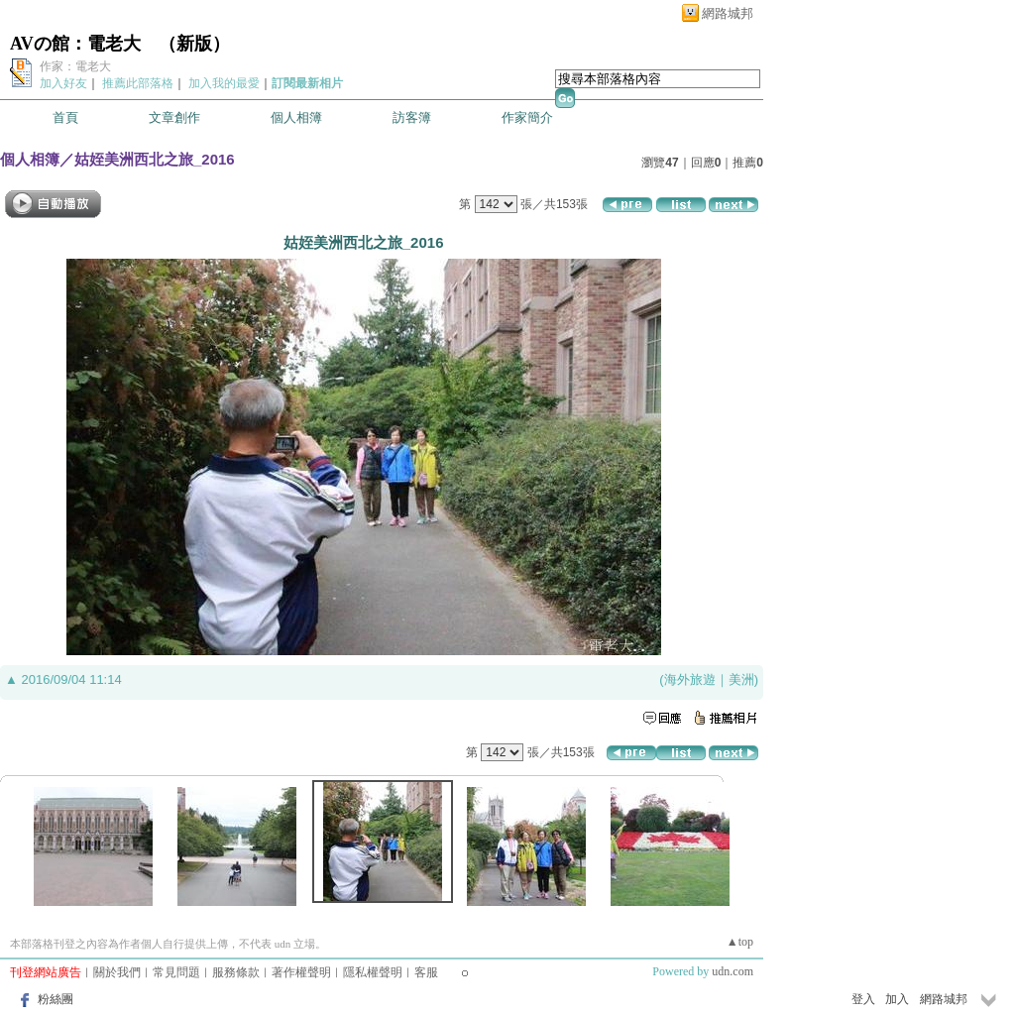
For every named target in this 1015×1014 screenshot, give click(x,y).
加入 (897, 999)
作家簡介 (527, 117)
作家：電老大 (75, 66)
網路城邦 (727, 13)
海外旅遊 (690, 679)
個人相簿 (296, 117)
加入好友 (63, 83)
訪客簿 (412, 117)
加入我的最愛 (224, 83)
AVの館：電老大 (75, 44)
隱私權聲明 (372, 972)
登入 (863, 999)
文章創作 (174, 117)
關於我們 (117, 972)
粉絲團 (55, 999)
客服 (426, 972)
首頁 (65, 117)
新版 (194, 44)
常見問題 (176, 972)
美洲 (741, 679)
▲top (740, 942)
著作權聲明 (301, 972)
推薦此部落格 (137, 83)
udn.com (732, 971)
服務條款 (236, 972)
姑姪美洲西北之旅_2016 (154, 159)
